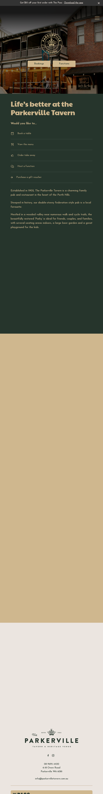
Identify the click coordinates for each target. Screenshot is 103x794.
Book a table (51, 133)
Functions (64, 64)
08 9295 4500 (51, 764)
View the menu (51, 144)
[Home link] (51, 738)
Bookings (39, 64)
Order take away (51, 155)
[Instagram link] (53, 755)
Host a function (51, 166)
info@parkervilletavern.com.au (51, 779)
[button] (97, 18)
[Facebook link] (48, 755)
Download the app (73, 3)
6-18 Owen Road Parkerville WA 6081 (51, 770)
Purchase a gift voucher (51, 177)
